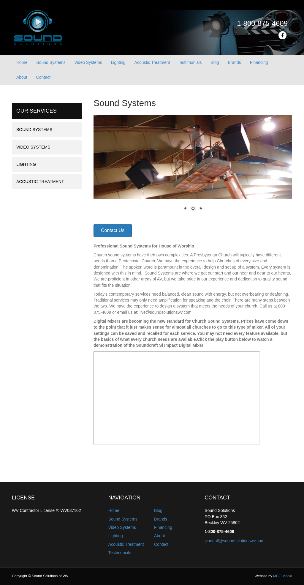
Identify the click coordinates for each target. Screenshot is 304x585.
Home (21, 62)
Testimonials (190, 62)
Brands (234, 62)
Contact (43, 77)
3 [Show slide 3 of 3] (200, 209)
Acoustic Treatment (152, 62)
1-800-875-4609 (262, 23)
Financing (259, 62)
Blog (214, 62)
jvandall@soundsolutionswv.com (235, 540)
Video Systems (88, 62)
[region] (193, 166)
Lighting (118, 62)
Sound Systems (50, 62)
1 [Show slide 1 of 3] (185, 209)
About (21, 77)
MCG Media (282, 576)
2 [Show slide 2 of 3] (193, 209)
